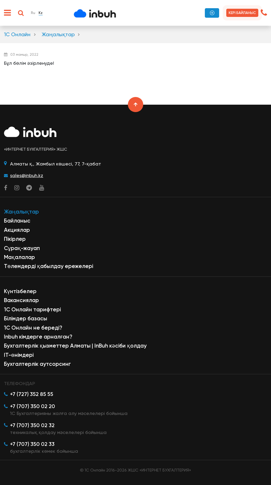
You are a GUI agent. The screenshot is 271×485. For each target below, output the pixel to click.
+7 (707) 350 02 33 (32, 444)
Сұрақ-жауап (22, 248)
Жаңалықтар (58, 34)
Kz (41, 13)
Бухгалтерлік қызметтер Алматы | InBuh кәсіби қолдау (75, 346)
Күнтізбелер (20, 291)
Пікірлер (15, 239)
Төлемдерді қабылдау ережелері (48, 266)
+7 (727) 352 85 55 (31, 394)
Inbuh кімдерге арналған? (38, 337)
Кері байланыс (242, 13)
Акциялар (17, 230)
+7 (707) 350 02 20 (32, 406)
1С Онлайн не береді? (33, 328)
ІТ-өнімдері (19, 355)
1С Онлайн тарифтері (32, 309)
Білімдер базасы (25, 318)
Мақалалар (19, 257)
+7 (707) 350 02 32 (32, 425)
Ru (33, 13)
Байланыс (17, 221)
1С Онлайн (17, 34)
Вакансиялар (21, 300)
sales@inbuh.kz (26, 175)
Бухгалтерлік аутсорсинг (37, 364)
